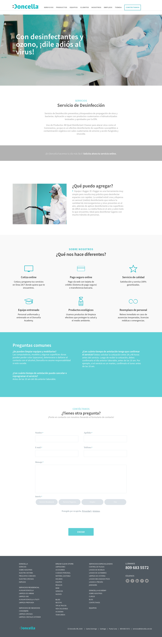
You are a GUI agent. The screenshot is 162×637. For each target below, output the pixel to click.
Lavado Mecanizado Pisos (99, 579)
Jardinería (93, 585)
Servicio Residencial (46, 502)
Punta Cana (113, 629)
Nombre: (39, 433)
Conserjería (23, 611)
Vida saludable (62, 609)
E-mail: (38, 447)
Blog (58, 600)
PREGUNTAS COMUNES (27, 576)
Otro (115, 502)
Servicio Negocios (69, 502)
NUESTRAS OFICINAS (26, 579)
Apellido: (88, 433)
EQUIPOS (74, 7)
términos (96, 511)
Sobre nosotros (95, 593)
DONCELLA (23, 564)
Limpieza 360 (24, 596)
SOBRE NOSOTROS (25, 570)
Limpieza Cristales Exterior (30, 617)
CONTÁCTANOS (133, 7)
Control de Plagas (96, 567)
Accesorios (60, 570)
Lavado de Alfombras (98, 573)
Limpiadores (60, 567)
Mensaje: (39, 462)
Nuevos (59, 594)
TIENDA (118, 7)
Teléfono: (88, 447)
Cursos (92, 596)
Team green (60, 615)
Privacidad (86, 511)
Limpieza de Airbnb (26, 593)
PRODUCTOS (61, 7)
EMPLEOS (108, 7)
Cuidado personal (63, 573)
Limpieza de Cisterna (97, 576)
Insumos (59, 579)
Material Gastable (63, 576)
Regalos (59, 585)
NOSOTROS (97, 7)
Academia (59, 612)
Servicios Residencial (29, 587)
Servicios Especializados (101, 564)
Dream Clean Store (65, 564)
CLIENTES (84, 7)
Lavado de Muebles (97, 570)
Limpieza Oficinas (26, 614)
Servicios (59, 591)
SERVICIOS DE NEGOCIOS (29, 608)
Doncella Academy (97, 590)
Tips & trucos (61, 606)
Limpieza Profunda (26, 602)
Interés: (38, 496)
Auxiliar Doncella (26, 590)
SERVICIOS (49, 7)
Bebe (57, 588)
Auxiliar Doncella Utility (29, 599)
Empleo (92, 502)
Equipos (59, 582)
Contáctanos (94, 602)
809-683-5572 (125, 629)
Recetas (59, 602)
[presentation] (81, 519)
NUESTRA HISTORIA (26, 573)
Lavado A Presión (96, 582)
